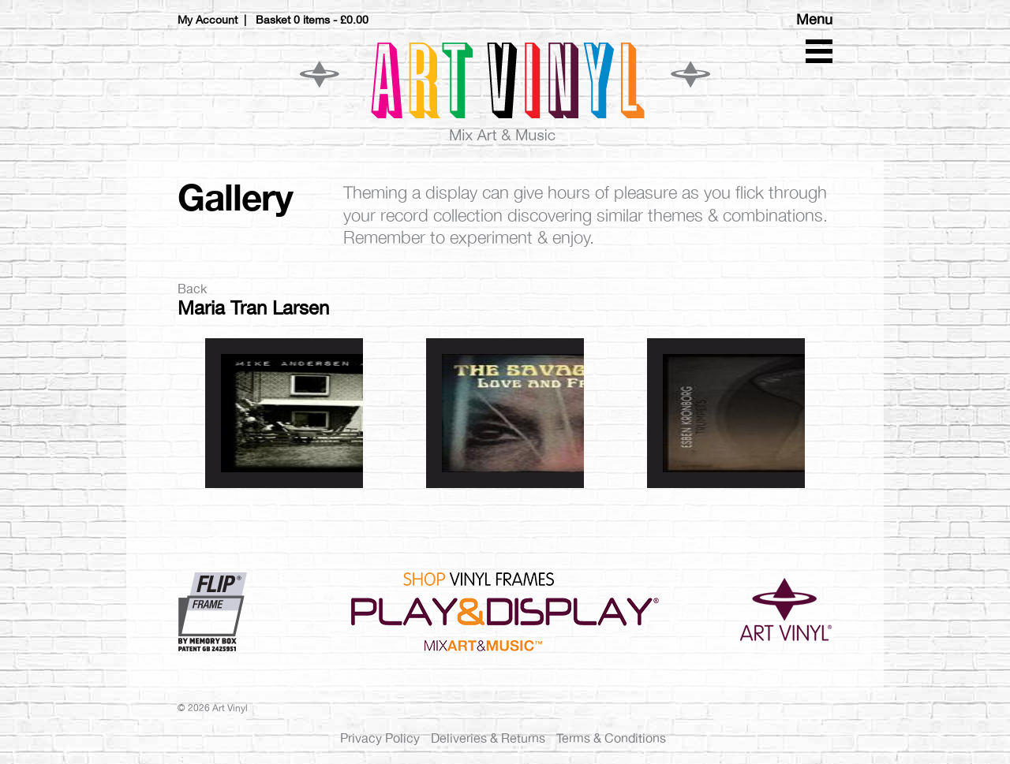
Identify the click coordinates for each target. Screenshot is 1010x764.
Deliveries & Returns (488, 738)
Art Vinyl (505, 90)
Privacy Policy (380, 738)
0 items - (331, 19)
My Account (208, 19)
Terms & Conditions (611, 738)
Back (192, 288)
